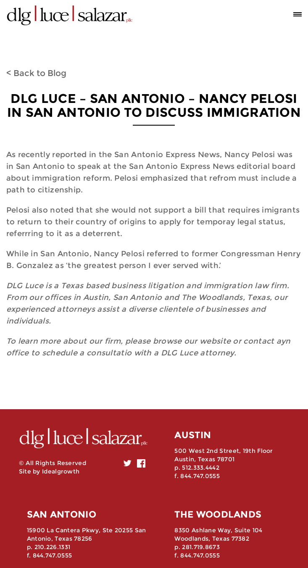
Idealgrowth (60, 471)
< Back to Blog (36, 73)
